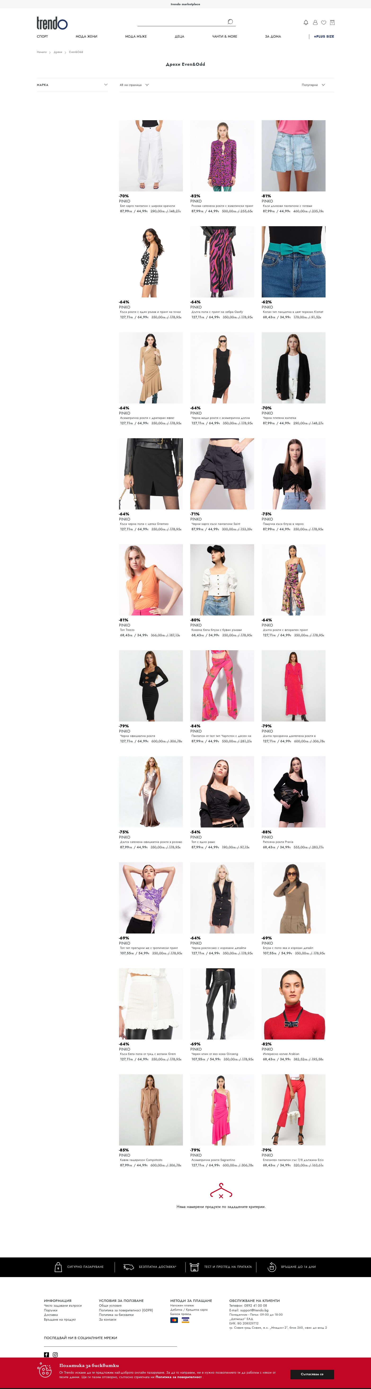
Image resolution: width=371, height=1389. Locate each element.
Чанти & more (224, 36)
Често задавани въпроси (63, 1305)
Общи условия (110, 1305)
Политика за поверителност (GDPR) (126, 1310)
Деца (179, 36)
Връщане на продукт (60, 1319)
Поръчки (50, 1310)
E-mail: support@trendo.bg (249, 1310)
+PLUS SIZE (324, 36)
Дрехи (58, 52)
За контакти (107, 1319)
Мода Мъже (136, 36)
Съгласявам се (312, 1374)
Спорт (42, 36)
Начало (42, 52)
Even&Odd (76, 52)
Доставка (51, 1314)
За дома (273, 36)
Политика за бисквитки (116, 1314)
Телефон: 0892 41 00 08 (248, 1305)
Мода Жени (86, 36)
